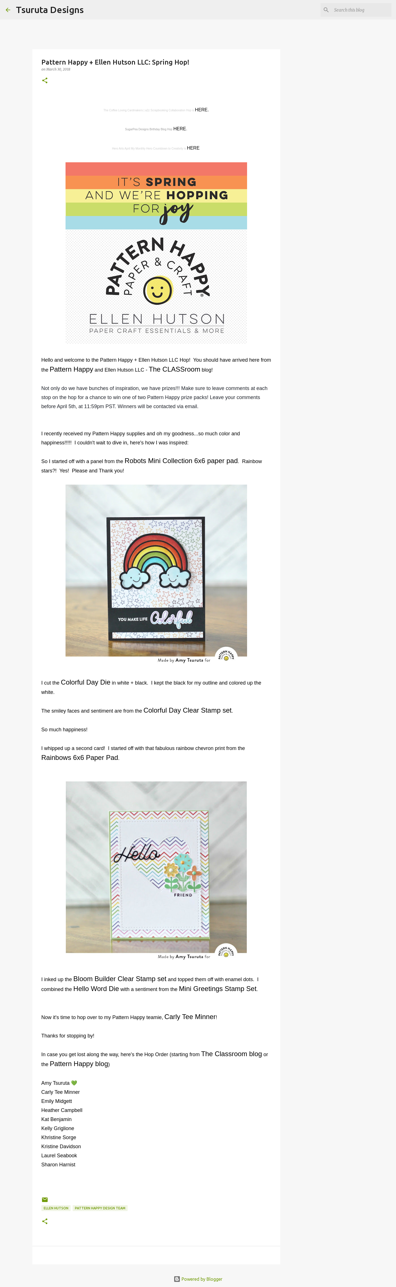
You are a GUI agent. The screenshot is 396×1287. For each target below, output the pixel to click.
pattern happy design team (100, 1208)
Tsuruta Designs (50, 10)
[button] (44, 81)
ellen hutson (56, 1208)
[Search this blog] (361, 10)
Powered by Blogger (198, 1279)
